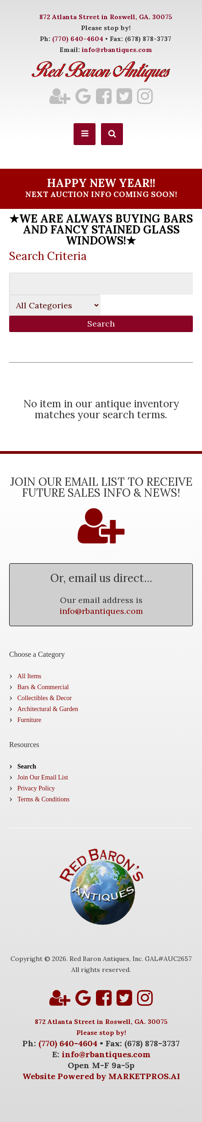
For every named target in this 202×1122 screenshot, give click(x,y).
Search (26, 766)
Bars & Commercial (43, 687)
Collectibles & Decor (44, 698)
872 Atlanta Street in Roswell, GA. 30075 (105, 17)
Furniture (29, 720)
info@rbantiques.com (117, 50)
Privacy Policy (36, 788)
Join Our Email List (42, 777)
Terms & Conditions (43, 799)
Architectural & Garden (47, 709)
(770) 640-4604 (77, 39)
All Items (29, 676)
